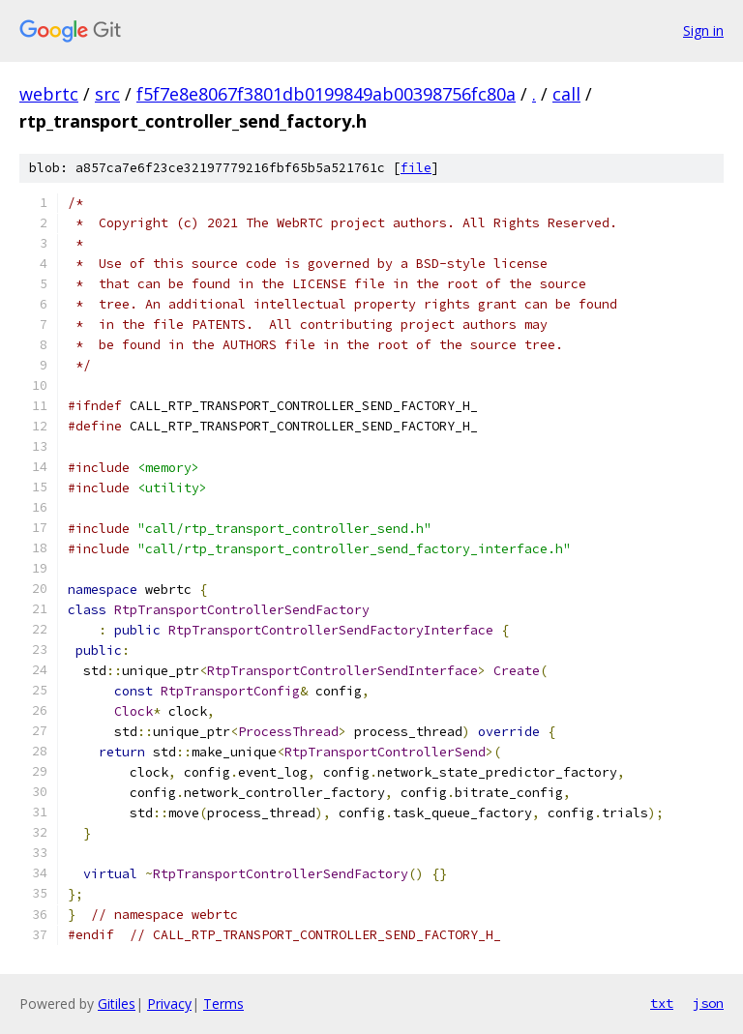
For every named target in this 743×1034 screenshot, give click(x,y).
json (708, 1003)
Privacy (169, 1003)
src (107, 93)
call (566, 93)
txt (661, 1003)
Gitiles (116, 1003)
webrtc (48, 93)
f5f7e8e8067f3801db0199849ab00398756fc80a (326, 93)
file (416, 168)
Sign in (703, 30)
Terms (223, 1003)
